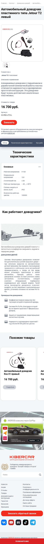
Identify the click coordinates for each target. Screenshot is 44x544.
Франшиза (5, 507)
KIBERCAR (11, 133)
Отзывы (4, 490)
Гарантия (4, 501)
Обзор (5, 143)
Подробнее (10, 387)
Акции (3, 487)
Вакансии (4, 504)
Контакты (26, 484)
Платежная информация (32, 492)
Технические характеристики (21, 143)
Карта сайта (27, 503)
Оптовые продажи (29, 506)
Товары (4, 493)
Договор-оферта (29, 500)
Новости (4, 484)
